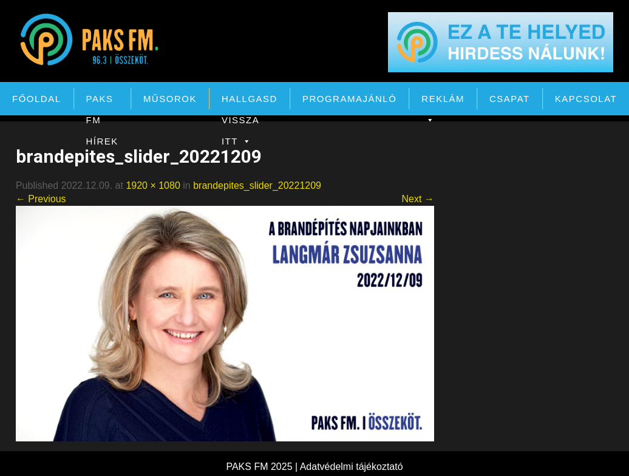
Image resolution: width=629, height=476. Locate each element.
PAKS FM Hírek (102, 101)
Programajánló (349, 98)
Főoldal (36, 98)
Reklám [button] (442, 101)
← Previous (41, 199)
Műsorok (170, 98)
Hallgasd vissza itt (249, 101)
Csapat (509, 98)
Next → (417, 199)
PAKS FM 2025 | (262, 466)
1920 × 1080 (153, 185)
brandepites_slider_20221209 (257, 185)
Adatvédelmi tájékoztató (351, 466)
